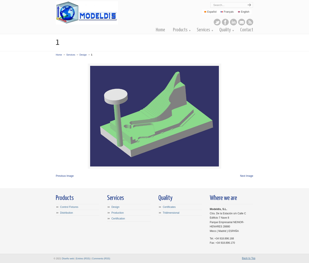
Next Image (246, 175)
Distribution (66, 212)
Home (59, 54)
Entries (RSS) (83, 258)
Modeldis (104, 12)
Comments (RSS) (101, 258)
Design (83, 54)
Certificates (169, 207)
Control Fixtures (69, 207)
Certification (118, 218)
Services (70, 54)
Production (117, 212)
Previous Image (65, 175)
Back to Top (248, 258)
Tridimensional (171, 212)
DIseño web (68, 258)
